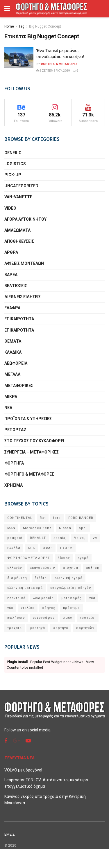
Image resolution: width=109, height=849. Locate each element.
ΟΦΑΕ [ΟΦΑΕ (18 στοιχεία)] (48, 548)
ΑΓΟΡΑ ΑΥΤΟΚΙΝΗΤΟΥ (25, 219)
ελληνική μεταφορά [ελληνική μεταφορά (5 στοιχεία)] (25, 588)
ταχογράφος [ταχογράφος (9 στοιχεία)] (44, 618)
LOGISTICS (15, 163)
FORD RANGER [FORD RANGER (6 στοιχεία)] (80, 518)
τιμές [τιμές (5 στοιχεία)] (67, 618)
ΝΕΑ (8, 407)
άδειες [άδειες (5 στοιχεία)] (64, 558)
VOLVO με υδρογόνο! (23, 770)
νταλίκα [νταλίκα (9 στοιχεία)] (28, 608)
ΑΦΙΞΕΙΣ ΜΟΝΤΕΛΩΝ (24, 263)
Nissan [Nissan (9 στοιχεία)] (65, 528)
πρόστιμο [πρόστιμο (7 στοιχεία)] (71, 608)
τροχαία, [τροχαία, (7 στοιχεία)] (88, 618)
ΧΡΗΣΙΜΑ (13, 485)
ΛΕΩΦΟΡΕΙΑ (15, 363)
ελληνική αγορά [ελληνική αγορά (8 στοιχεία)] (68, 578)
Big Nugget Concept (45, 26)
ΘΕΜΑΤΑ (12, 341)
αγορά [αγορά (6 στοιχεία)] (83, 558)
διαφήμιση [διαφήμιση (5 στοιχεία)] (17, 578)
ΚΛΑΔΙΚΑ (13, 352)
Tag (21, 26)
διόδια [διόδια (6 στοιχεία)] (41, 578)
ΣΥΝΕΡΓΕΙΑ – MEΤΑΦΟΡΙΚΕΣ (31, 452)
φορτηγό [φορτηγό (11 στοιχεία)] (60, 628)
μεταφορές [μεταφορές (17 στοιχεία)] (71, 598)
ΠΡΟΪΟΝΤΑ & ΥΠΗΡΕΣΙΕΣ (28, 418)
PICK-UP (12, 174)
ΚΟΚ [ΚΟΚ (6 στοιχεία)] (31, 548)
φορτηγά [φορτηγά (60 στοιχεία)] (37, 628)
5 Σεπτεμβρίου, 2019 (53, 70)
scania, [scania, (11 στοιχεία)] (60, 538)
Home (9, 26)
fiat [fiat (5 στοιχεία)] (43, 518)
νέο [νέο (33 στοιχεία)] (10, 608)
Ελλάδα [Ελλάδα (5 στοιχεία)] (13, 548)
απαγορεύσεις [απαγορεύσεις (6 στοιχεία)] (42, 568)
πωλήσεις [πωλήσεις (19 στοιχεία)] (16, 618)
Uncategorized (21, 186)
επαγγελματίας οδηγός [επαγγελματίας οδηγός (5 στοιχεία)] (70, 588)
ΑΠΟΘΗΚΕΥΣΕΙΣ (19, 241)
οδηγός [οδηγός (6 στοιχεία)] (49, 608)
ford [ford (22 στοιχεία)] (57, 518)
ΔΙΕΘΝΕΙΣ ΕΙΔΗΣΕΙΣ (22, 296)
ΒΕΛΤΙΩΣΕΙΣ (15, 285)
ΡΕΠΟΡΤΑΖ (15, 429)
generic (13, 152)
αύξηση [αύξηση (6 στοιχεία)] (92, 568)
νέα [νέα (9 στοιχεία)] (92, 598)
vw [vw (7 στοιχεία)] (95, 538)
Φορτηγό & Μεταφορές (58, 64)
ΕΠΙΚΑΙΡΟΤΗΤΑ (19, 318)
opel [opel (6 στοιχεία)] (83, 528)
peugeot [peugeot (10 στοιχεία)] (14, 538)
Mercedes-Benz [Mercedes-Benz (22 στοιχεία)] (37, 528)
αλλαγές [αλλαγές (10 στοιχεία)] (14, 568)
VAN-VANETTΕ (18, 197)
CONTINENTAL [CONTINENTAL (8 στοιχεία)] (19, 518)
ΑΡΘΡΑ (11, 252)
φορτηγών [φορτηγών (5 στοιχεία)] (85, 628)
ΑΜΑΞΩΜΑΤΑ (17, 230)
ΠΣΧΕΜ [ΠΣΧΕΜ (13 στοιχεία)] (66, 548)
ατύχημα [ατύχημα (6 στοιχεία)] (70, 568)
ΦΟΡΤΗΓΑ (14, 463)
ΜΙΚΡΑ (10, 396)
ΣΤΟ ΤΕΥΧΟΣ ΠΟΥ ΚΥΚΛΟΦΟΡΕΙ (34, 440)
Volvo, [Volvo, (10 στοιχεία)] (79, 538)
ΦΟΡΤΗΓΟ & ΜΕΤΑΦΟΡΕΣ (29, 474)
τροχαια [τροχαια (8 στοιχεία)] (14, 628)
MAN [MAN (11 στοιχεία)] (11, 528)
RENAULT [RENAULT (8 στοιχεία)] (38, 538)
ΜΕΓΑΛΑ (12, 374)
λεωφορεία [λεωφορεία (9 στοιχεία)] (43, 598)
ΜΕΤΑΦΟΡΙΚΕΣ (18, 385)
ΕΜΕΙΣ (9, 834)
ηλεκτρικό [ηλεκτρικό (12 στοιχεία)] (16, 598)
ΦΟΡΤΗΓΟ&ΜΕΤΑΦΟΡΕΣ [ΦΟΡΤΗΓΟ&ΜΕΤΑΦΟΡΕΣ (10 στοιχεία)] (28, 558)
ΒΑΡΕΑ (10, 274)
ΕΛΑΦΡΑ (12, 307)
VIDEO (10, 208)
